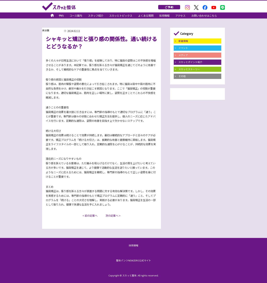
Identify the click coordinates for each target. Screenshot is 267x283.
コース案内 (75, 15)
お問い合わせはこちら (204, 15)
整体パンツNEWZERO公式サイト (133, 260)
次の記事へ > (113, 215)
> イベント (181, 48)
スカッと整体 (59, 6)
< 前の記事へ (89, 215)
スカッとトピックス (120, 15)
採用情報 (164, 15)
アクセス (180, 15)
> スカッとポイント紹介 (188, 62)
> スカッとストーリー (187, 69)
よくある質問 (145, 15)
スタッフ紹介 (95, 15)
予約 (61, 15)
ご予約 (169, 7)
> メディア (181, 55)
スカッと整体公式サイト (52, 16)
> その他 (180, 76)
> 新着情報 (181, 41)
